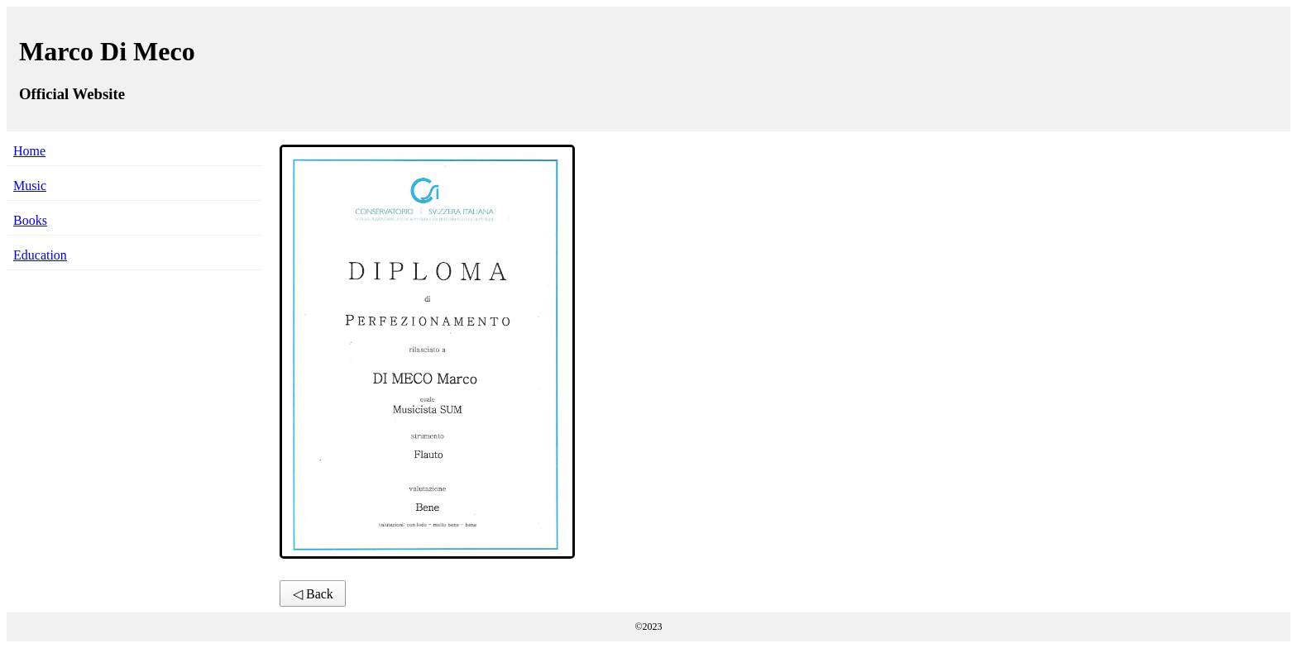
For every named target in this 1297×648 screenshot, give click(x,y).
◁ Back (313, 594)
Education (40, 255)
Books (30, 220)
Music (29, 186)
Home (29, 151)
